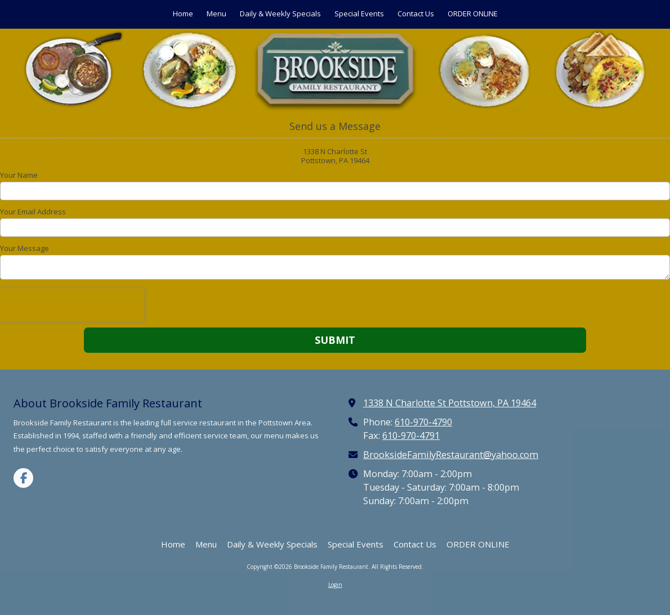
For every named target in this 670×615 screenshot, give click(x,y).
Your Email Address (33, 211)
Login (335, 585)
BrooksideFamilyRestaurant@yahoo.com (450, 454)
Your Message (24, 248)
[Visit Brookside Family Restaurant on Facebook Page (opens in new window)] (23, 478)
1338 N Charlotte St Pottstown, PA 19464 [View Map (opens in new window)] (449, 403)
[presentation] (72, 305)
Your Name (19, 174)
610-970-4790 (423, 422)
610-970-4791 (411, 435)
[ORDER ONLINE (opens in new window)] (472, 14)
